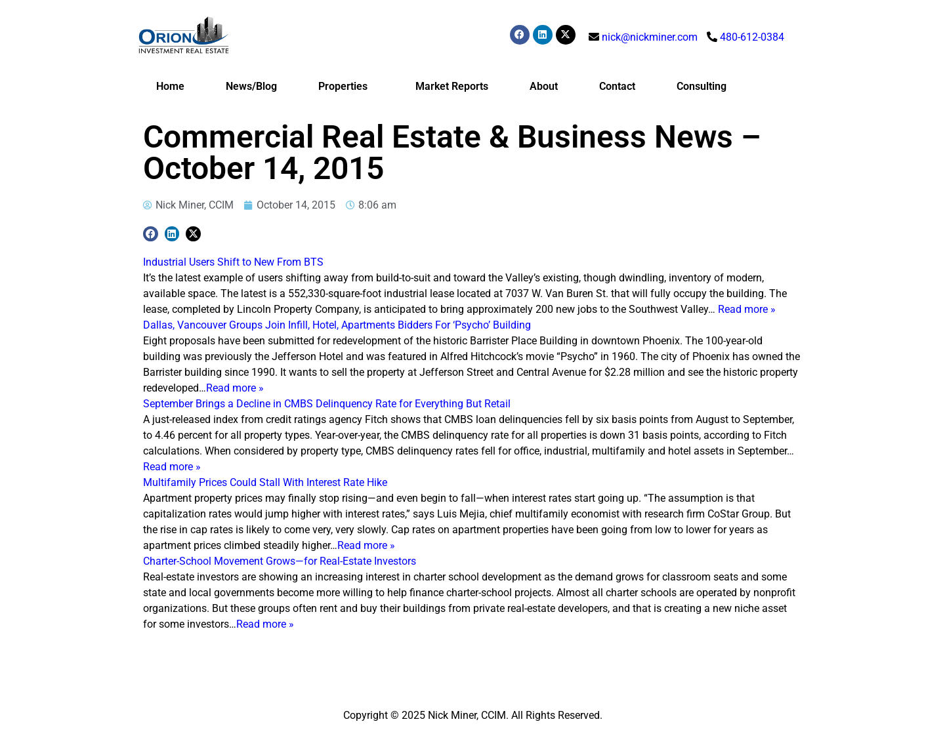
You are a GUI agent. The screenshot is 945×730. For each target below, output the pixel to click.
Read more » (747, 309)
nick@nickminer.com (650, 37)
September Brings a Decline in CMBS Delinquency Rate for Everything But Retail (327, 403)
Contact (617, 86)
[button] (150, 233)
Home (170, 86)
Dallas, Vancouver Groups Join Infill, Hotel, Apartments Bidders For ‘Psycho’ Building (337, 325)
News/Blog (251, 86)
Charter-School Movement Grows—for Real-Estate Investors (279, 561)
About (544, 86)
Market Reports (451, 86)
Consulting (701, 86)
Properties (346, 86)
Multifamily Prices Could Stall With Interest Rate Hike (265, 482)
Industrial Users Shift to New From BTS (233, 262)
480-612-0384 (752, 37)
